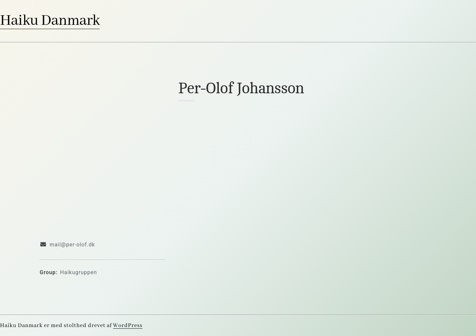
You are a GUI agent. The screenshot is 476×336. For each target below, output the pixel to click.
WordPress (127, 325)
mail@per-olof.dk (72, 244)
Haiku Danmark (50, 21)
